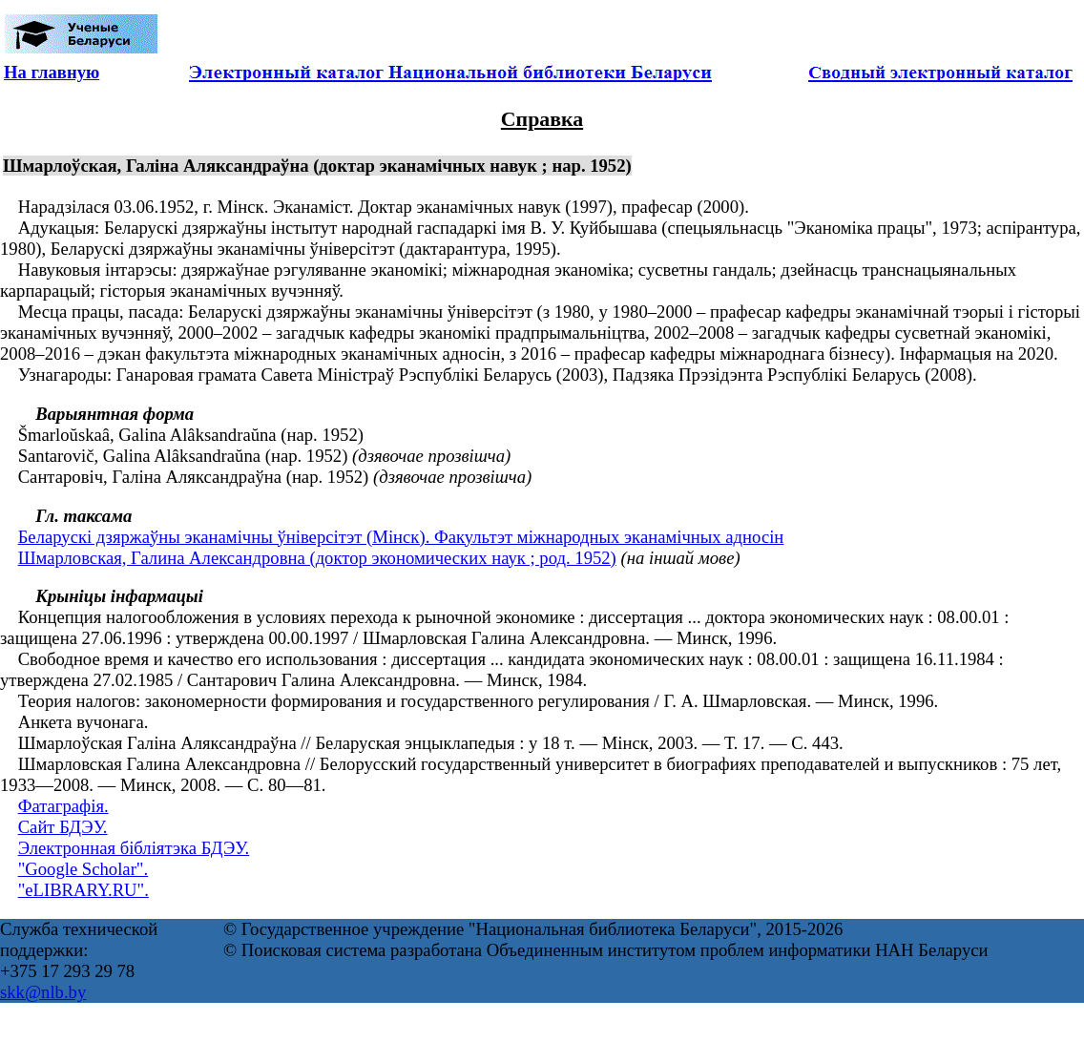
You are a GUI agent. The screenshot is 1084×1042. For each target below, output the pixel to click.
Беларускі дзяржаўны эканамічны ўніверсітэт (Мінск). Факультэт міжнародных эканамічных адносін (401, 537)
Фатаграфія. (63, 806)
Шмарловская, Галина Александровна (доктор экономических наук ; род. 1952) (317, 558)
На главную (51, 72)
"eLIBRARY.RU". (83, 890)
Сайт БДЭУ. (63, 827)
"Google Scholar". (83, 869)
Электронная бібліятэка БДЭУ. (133, 848)
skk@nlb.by (43, 992)
